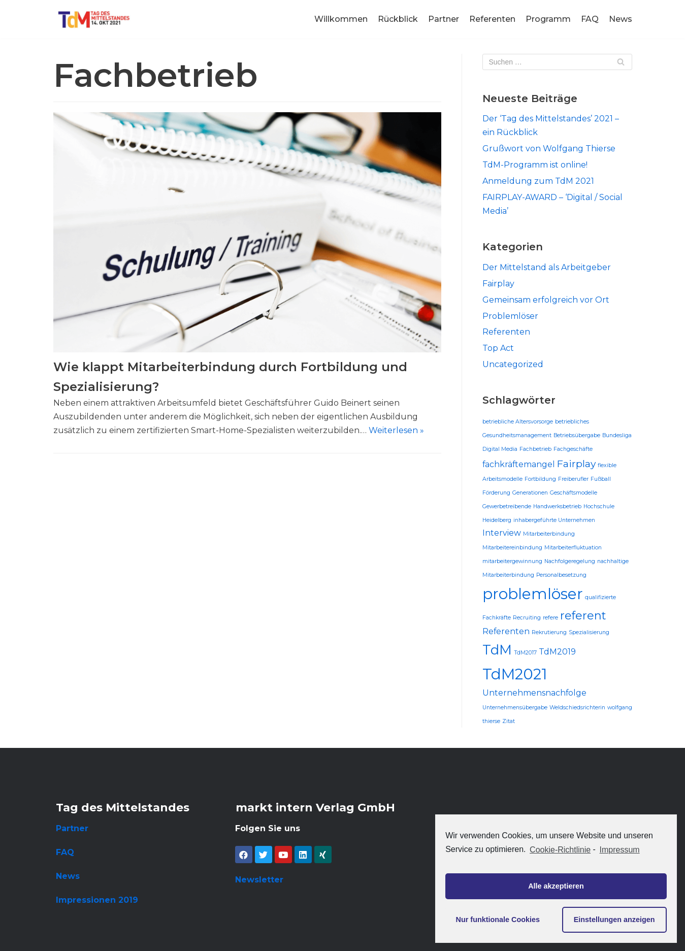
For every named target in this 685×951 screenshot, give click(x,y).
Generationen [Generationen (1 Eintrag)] (530, 492)
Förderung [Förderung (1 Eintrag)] (496, 492)
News (620, 19)
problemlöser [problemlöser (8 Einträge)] (532, 594)
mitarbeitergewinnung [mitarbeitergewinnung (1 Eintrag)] (512, 561)
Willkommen (341, 19)
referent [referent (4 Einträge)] (583, 615)
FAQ (590, 19)
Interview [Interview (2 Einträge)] (501, 533)
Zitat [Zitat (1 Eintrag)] (508, 721)
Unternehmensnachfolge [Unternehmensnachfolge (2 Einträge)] (534, 693)
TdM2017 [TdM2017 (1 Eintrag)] (525, 652)
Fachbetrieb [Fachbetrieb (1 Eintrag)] (535, 449)
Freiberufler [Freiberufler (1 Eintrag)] (573, 479)
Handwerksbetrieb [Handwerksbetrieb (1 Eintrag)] (557, 506)
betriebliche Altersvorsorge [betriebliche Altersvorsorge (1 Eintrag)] (517, 421)
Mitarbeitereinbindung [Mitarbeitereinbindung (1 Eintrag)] (512, 547)
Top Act (498, 348)
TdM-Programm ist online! (535, 165)
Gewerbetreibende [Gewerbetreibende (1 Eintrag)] (506, 506)
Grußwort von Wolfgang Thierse (548, 148)
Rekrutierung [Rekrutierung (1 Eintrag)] (549, 632)
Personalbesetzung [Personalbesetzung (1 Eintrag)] (561, 575)
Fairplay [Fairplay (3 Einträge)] (576, 463)
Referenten (492, 19)
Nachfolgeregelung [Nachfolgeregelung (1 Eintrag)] (569, 561)
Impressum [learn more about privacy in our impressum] (620, 849)
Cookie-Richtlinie (560, 849)
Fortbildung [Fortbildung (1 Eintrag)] (540, 479)
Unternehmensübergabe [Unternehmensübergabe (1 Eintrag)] (514, 707)
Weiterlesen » (396, 430)
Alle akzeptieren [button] (556, 886)
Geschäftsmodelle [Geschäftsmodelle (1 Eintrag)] (573, 492)
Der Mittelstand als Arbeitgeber (546, 267)
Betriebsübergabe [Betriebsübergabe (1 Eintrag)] (576, 435)
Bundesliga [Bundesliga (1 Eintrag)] (617, 435)
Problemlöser (510, 316)
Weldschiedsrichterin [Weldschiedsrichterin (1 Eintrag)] (577, 707)
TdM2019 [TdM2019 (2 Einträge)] (557, 652)
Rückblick (398, 19)
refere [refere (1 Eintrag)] (550, 617)
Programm (548, 19)
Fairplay (498, 283)
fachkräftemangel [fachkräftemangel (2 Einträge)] (518, 464)
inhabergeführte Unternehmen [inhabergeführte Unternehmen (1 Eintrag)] (554, 520)
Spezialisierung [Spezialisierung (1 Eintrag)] (589, 632)
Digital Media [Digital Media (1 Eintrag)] (499, 449)
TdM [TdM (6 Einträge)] (497, 649)
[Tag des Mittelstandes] (94, 19)
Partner (443, 19)
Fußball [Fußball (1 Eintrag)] (601, 479)
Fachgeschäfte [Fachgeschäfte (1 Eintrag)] (573, 449)
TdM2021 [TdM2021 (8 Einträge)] (514, 674)
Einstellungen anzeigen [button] (614, 919)
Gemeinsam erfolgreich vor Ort (545, 300)
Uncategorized (512, 364)
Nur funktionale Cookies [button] (498, 919)
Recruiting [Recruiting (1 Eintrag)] (527, 617)
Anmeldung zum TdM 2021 (538, 181)
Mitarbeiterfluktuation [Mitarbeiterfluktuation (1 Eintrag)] (573, 547)
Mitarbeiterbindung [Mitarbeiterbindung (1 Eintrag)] (549, 534)
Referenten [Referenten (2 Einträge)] (506, 631)
